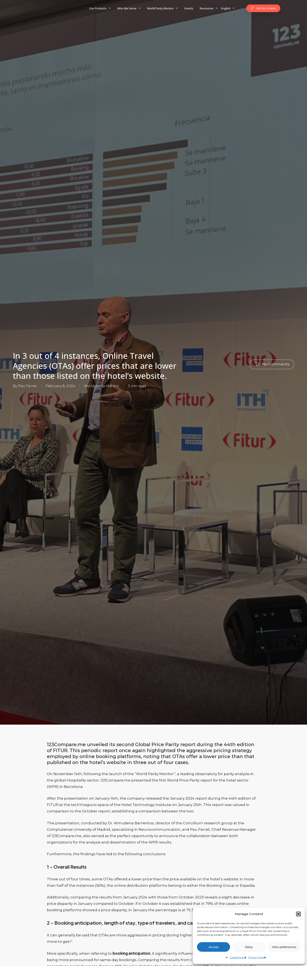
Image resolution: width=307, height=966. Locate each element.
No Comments (272, 364)
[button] (298, 914)
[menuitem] (228, 8)
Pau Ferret (27, 386)
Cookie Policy (238, 957)
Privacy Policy (257, 957)
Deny (248, 947)
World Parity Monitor (101, 386)
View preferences (284, 947)
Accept (214, 947)
